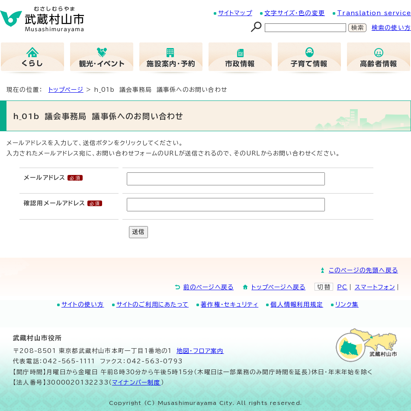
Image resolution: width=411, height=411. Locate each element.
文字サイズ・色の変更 (294, 13)
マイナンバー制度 (136, 382)
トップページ (65, 90)
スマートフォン (375, 287)
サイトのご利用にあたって (152, 304)
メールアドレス (44, 178)
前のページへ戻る (208, 287)
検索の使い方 (391, 28)
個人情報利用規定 (296, 304)
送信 (138, 232)
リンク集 (347, 304)
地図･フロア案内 (200, 351)
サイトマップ (235, 13)
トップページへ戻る (278, 287)
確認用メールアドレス (54, 203)
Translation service (374, 13)
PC (342, 287)
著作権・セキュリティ (229, 304)
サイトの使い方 (82, 304)
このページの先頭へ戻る (363, 270)
